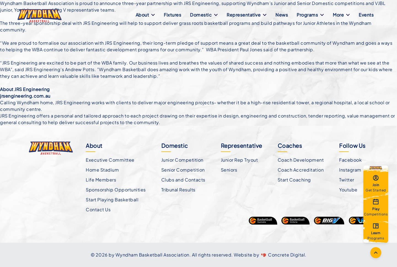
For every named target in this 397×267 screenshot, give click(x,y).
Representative (247, 15)
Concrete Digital (286, 255)
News (281, 15)
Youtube (348, 190)
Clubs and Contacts (183, 180)
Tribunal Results (178, 190)
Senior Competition (183, 170)
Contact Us (98, 209)
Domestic (204, 15)
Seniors (229, 170)
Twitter (346, 180)
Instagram (350, 170)
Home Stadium (102, 170)
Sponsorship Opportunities (116, 190)
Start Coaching (294, 180)
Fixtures (172, 15)
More (341, 15)
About (145, 15)
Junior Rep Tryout (239, 160)
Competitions (376, 207)
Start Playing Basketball (112, 199)
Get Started (376, 183)
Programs (310, 15)
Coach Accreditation (301, 170)
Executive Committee (110, 160)
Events (366, 15)
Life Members (101, 180)
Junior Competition (182, 160)
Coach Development (301, 160)
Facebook (350, 160)
